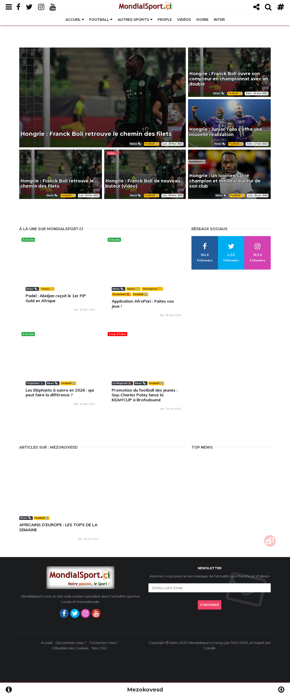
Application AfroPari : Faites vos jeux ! (143, 304)
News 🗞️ (32, 288)
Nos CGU (99, 648)
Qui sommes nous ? (71, 642)
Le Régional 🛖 (122, 383)
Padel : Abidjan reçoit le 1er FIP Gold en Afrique (56, 298)
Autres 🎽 (133, 288)
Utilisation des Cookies (70, 648)
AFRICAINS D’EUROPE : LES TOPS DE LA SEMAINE (58, 527)
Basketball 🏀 (121, 294)
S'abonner (209, 605)
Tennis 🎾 (47, 288)
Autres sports (133, 19)
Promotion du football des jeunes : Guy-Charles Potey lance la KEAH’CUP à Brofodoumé (144, 394)
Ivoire (202, 19)
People (165, 19)
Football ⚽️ (140, 294)
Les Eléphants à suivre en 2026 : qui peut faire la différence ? (60, 392)
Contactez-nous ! (104, 642)
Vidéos (184, 19)
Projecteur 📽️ (35, 383)
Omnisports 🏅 (152, 288)
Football (99, 19)
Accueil (73, 19)
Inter (219, 19)
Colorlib (209, 648)
